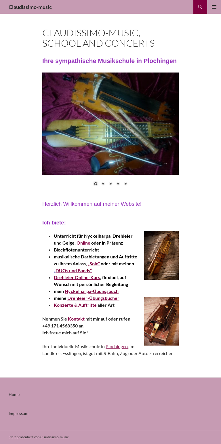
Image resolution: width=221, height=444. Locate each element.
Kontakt (76, 318)
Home (14, 394)
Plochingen (117, 346)
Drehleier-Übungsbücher (93, 298)
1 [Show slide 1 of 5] (95, 184)
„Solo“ (94, 263)
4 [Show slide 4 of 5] (118, 184)
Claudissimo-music (30, 7)
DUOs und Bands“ (74, 270)
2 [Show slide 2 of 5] (103, 184)
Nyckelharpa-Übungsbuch (92, 291)
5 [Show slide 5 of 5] (125, 184)
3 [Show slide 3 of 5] (110, 184)
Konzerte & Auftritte (75, 305)
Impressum (18, 413)
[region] (110, 133)
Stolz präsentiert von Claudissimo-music (39, 437)
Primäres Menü (214, 7)
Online (83, 242)
